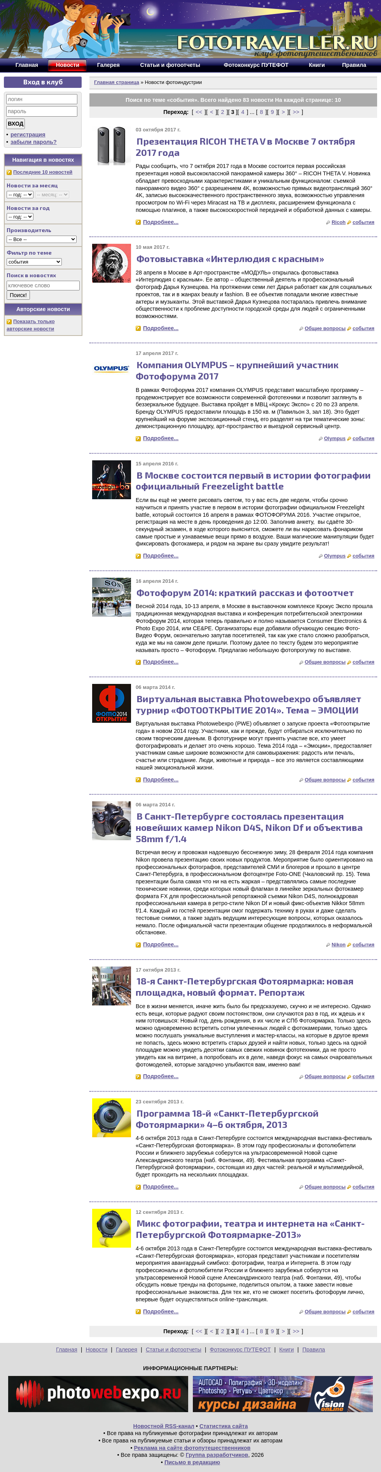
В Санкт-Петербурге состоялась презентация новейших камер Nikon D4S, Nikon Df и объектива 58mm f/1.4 (249, 827)
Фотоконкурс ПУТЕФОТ (240, 1349)
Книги (286, 1349)
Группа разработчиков (217, 1455)
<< (199, 112)
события (363, 222)
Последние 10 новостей (42, 172)
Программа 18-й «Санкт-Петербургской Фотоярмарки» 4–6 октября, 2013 (227, 1118)
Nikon (339, 945)
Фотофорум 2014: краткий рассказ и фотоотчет (245, 592)
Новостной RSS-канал (163, 1426)
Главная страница (116, 82)
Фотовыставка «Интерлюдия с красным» (230, 258)
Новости (96, 1349)
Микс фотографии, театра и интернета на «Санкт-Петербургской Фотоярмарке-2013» (250, 1228)
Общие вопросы (325, 328)
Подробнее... (160, 222)
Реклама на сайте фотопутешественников (192, 1448)
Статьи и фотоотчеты (173, 1349)
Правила (313, 1349)
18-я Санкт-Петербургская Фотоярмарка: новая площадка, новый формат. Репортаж (244, 986)
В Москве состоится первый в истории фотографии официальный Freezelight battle (253, 480)
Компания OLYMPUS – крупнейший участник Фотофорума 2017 (237, 370)
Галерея (126, 1349)
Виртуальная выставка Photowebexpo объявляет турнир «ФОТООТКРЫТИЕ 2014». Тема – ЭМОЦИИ (248, 704)
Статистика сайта (223, 1426)
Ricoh (339, 222)
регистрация (27, 134)
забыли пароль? (33, 142)
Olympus (335, 438)
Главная (66, 1349)
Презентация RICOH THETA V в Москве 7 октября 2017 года (245, 146)
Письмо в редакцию (192, 1462)
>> (296, 112)
